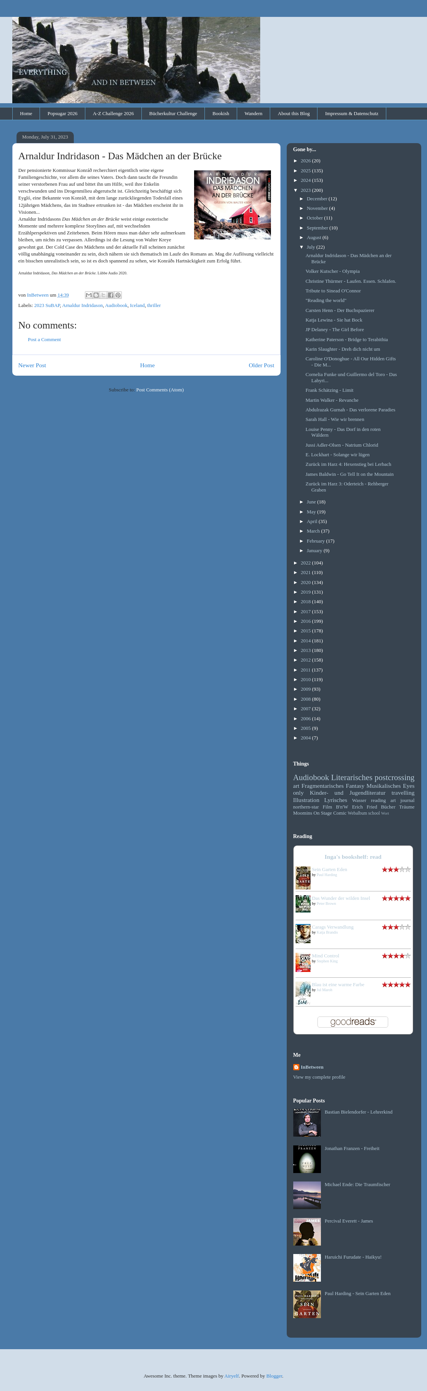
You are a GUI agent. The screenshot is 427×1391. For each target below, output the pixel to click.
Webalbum (357, 813)
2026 (306, 160)
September (318, 228)
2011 (306, 670)
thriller (154, 305)
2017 (306, 611)
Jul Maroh (324, 990)
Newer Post (32, 365)
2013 (306, 650)
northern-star (306, 807)
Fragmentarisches (322, 785)
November (318, 208)
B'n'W (342, 807)
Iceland (137, 305)
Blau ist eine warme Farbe (338, 984)
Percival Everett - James (349, 1221)
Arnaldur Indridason (82, 305)
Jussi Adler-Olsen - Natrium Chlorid (342, 445)
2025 (306, 170)
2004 (306, 738)
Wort (385, 813)
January (315, 550)
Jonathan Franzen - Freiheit (352, 1148)
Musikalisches (384, 785)
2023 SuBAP (47, 305)
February (316, 541)
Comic (340, 813)
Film (327, 807)
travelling (403, 792)
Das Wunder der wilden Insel (341, 898)
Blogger (274, 1376)
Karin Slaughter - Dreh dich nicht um (343, 349)
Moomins (302, 813)
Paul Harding (327, 875)
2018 (306, 601)
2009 (306, 689)
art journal (402, 800)
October (315, 218)
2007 (306, 708)
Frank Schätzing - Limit (330, 390)
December (318, 198)
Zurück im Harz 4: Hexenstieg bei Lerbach (348, 464)
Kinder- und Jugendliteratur (347, 792)
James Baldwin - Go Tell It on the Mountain (350, 474)
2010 (306, 679)
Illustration (306, 800)
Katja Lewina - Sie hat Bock (334, 320)
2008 (306, 699)
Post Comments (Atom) (160, 390)
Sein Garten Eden (329, 869)
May (312, 512)
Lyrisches (335, 800)
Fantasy (355, 785)
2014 (306, 641)
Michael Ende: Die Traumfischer (357, 1184)
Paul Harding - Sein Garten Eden (357, 1293)
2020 (306, 582)
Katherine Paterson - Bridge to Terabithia (347, 339)
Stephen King (327, 961)
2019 (306, 592)
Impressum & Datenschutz (352, 113)
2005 (306, 728)
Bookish (221, 113)
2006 (306, 718)
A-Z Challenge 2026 (113, 113)
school (374, 813)
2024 (306, 180)
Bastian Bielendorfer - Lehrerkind (359, 1112)
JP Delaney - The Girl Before (335, 329)
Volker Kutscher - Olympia (333, 271)
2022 (306, 563)
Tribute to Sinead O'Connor (333, 291)
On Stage (323, 813)
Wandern (253, 113)
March (314, 531)
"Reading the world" (326, 300)
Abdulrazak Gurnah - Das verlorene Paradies (350, 410)
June (312, 502)
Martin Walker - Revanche (332, 400)
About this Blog (294, 113)
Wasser (359, 800)
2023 (306, 190)
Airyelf (231, 1376)
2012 (306, 660)
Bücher (388, 807)
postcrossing (395, 777)
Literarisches (351, 777)
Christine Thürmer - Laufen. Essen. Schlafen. (351, 281)
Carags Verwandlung (333, 927)
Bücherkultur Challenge (173, 113)
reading (378, 800)
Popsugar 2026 (63, 113)
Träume (407, 807)
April (313, 521)
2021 (306, 572)
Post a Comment (44, 339)
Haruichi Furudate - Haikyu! (353, 1257)
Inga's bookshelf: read (353, 856)
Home (26, 113)
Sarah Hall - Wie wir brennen (335, 419)
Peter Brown (326, 903)
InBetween (312, 1067)
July (311, 247)
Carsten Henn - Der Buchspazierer (340, 310)
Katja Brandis (327, 932)
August (314, 237)
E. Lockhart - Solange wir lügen (338, 454)
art (296, 785)
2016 (306, 621)
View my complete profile (319, 1077)
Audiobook (116, 305)
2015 (306, 631)
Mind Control (325, 956)
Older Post (261, 365)
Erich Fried (364, 807)
